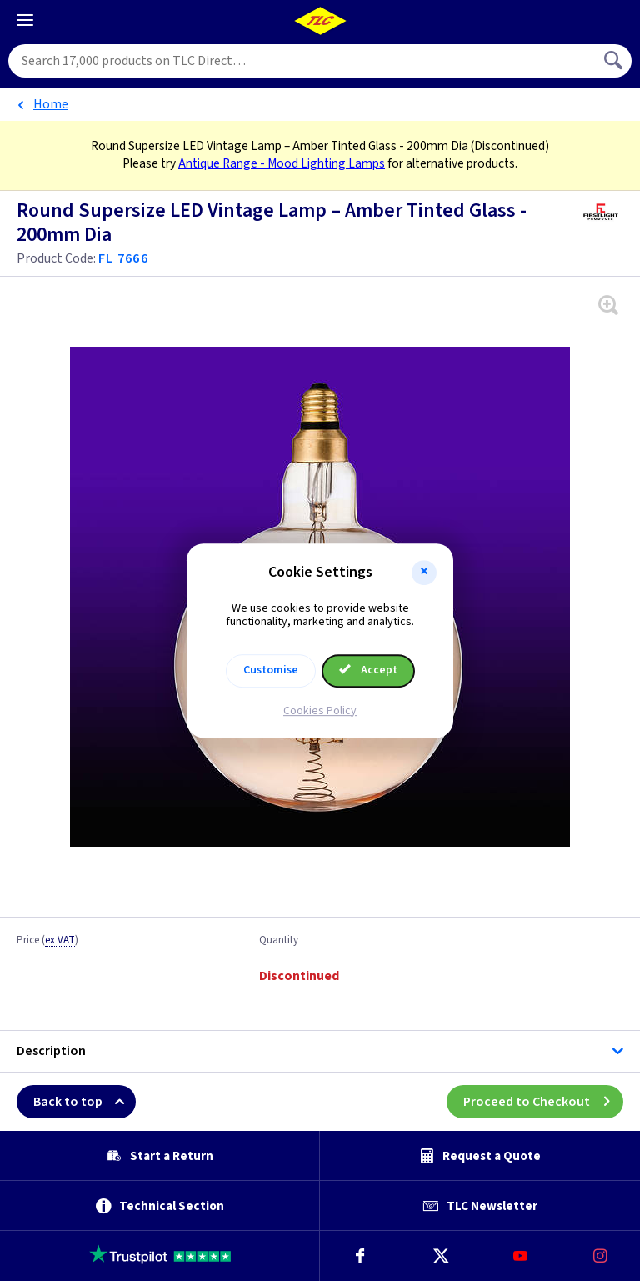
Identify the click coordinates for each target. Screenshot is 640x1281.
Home (50, 104)
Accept (368, 670)
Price (47, 941)
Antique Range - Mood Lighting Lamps (281, 163)
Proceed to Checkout (543, 1101)
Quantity (278, 941)
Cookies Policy (320, 711)
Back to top (84, 1101)
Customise (270, 670)
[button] (424, 572)
